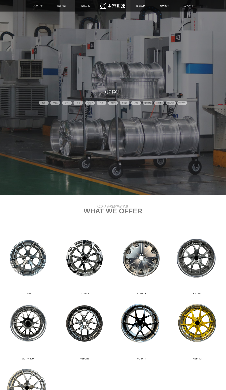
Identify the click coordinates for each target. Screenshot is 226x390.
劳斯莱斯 (129, 102)
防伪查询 (164, 5)
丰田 (135, 102)
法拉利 (113, 102)
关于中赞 (38, 5)
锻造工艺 (85, 5)
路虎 (107, 102)
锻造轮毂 (61, 5)
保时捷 (85, 102)
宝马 (96, 102)
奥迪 (80, 102)
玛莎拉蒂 (101, 102)
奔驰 (91, 102)
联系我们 (188, 5)
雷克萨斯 (140, 102)
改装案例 (140, 5)
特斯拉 (118, 102)
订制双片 (146, 102)
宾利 (124, 102)
